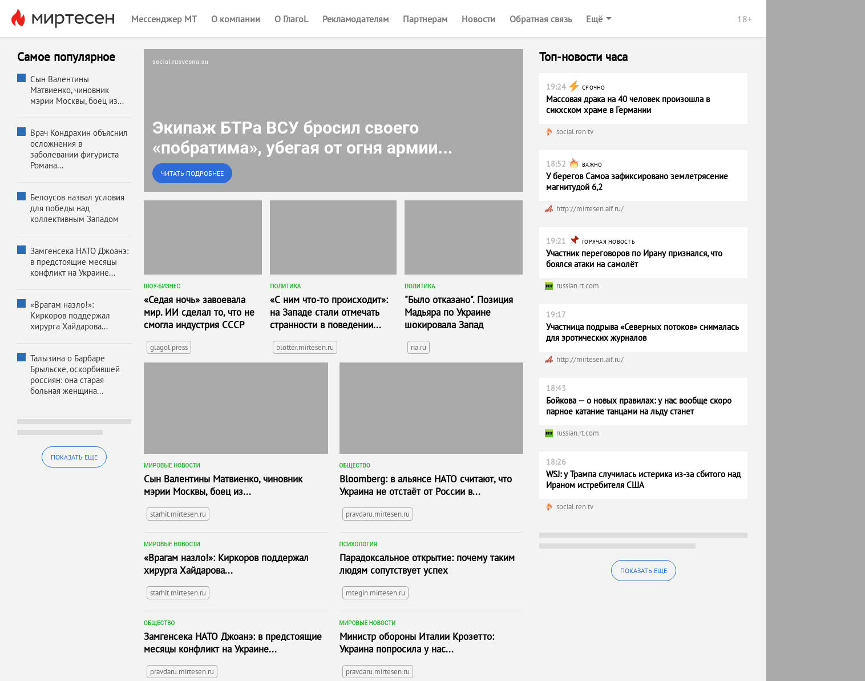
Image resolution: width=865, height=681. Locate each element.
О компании (235, 19)
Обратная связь (541, 19)
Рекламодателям (355, 19)
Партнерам (425, 19)
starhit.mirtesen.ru (178, 514)
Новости (478, 19)
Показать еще (74, 457)
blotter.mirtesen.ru (305, 347)
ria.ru (418, 347)
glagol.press (169, 347)
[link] (333, 120)
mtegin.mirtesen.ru (375, 593)
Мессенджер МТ (164, 19)
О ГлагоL (291, 19)
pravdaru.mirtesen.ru (378, 514)
